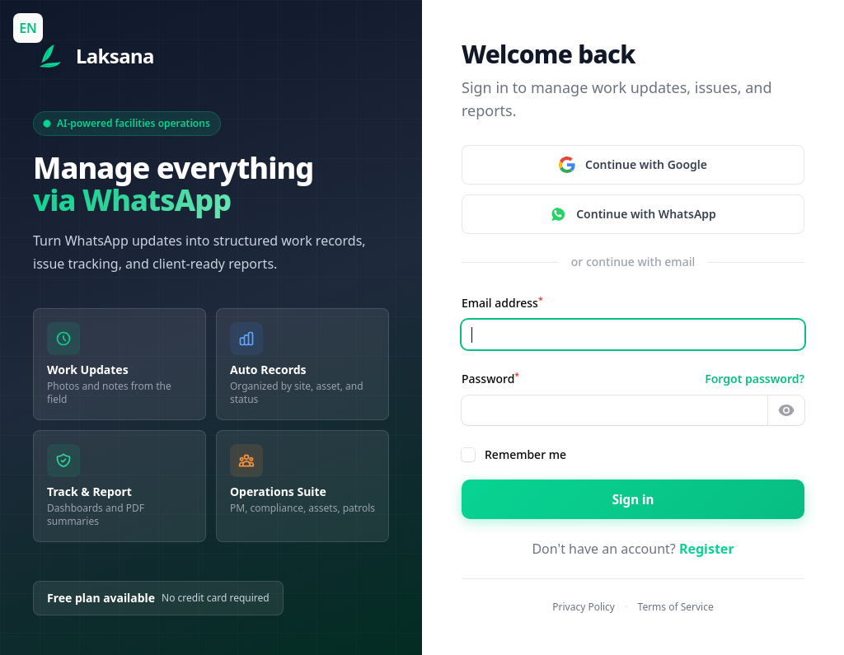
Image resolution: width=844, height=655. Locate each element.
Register (706, 549)
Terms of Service (676, 607)
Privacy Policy (583, 607)
